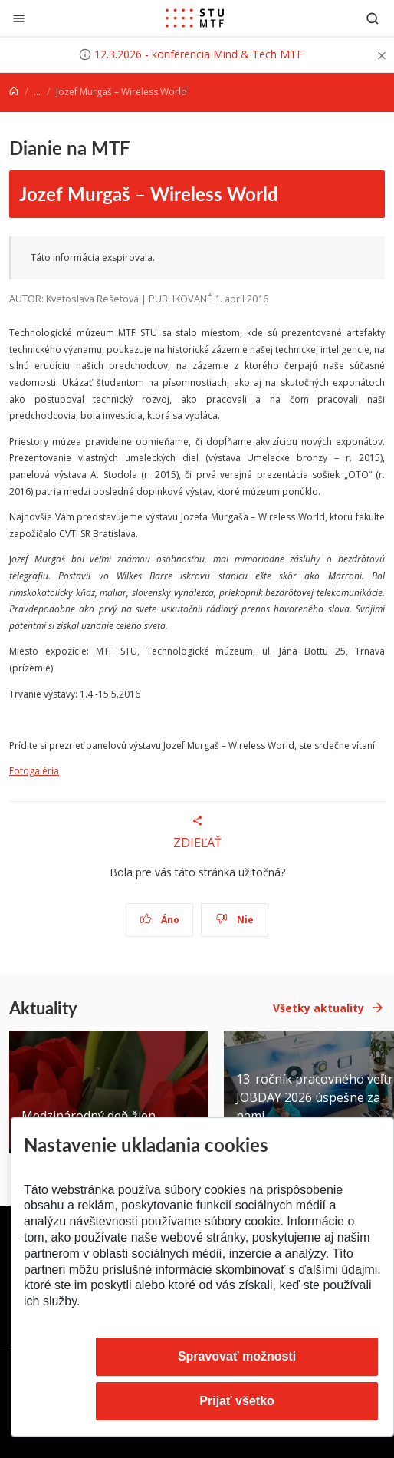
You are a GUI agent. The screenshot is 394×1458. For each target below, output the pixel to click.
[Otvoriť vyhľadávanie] (372, 18)
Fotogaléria (34, 770)
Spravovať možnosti (237, 1356)
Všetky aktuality (318, 1008)
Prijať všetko (236, 1400)
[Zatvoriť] (19, 18)
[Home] (13, 91)
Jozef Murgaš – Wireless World (148, 193)
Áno (160, 919)
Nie (234, 919)
